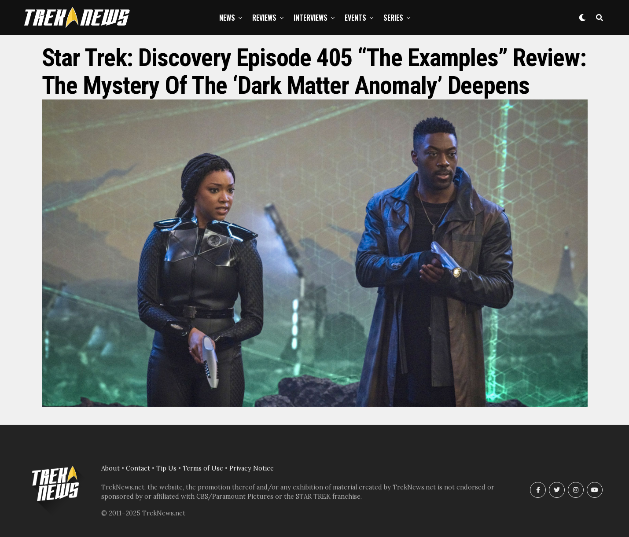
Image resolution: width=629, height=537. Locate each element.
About (110, 468)
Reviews (264, 17)
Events (355, 17)
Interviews (310, 17)
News (227, 17)
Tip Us (166, 468)
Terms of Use (203, 468)
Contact (138, 468)
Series (393, 17)
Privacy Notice (251, 468)
